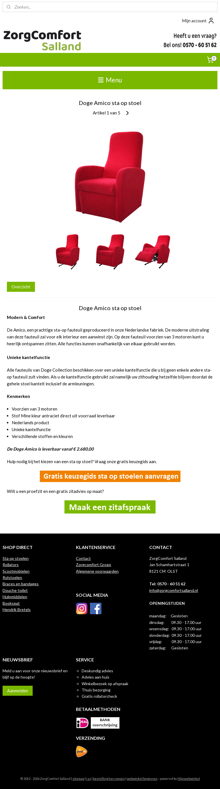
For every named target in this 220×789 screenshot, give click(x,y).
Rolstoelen (12, 577)
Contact (83, 558)
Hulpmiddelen (15, 596)
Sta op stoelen (16, 558)
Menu (110, 80)
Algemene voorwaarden (97, 571)
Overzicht (20, 286)
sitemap (78, 778)
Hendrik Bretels (17, 609)
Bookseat (11, 603)
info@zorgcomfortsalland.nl (173, 590)
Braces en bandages (21, 583)
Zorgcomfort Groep (93, 564)
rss (88, 778)
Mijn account (198, 20)
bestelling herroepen (109, 778)
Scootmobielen (16, 571)
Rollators (11, 564)
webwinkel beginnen (142, 778)
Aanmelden (17, 690)
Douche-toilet (15, 590)
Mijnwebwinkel (189, 778)
